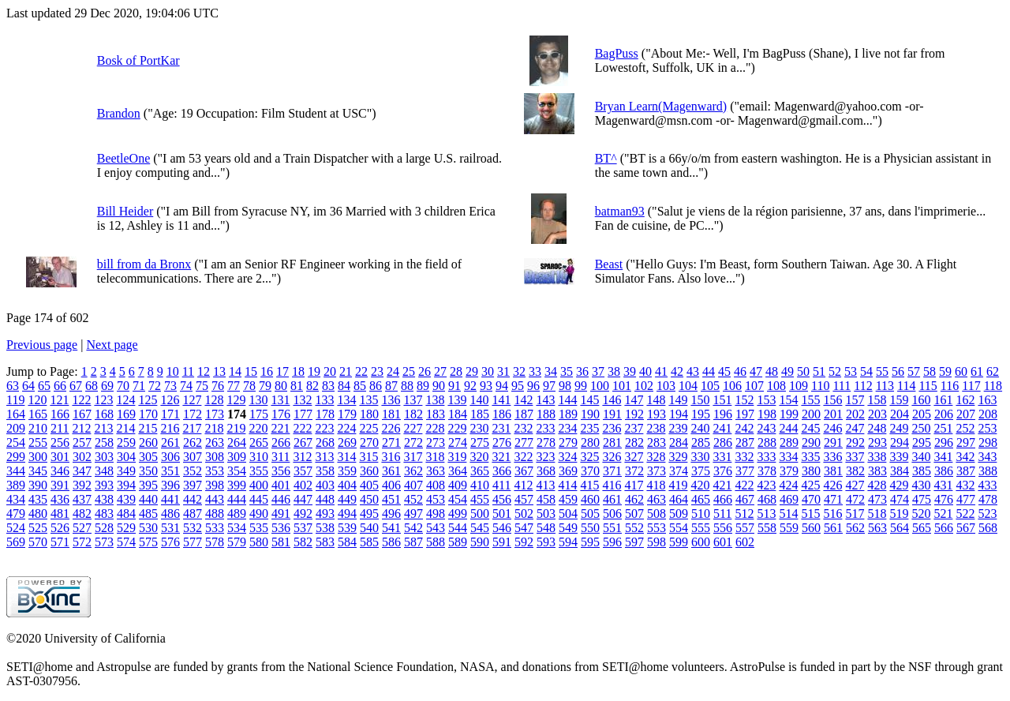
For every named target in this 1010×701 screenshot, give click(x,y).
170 (148, 414)
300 (37, 456)
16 (266, 371)
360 (369, 471)
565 (921, 527)
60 (961, 371)
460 (590, 499)
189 (568, 414)
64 (28, 385)
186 (501, 414)
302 (82, 456)
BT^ (606, 158)
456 (501, 499)
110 (820, 385)
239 (677, 428)
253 (987, 428)
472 (855, 499)
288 (767, 442)
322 (523, 456)
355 (258, 471)
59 (945, 371)
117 (971, 385)
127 (191, 400)
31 (503, 371)
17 (282, 371)
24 (393, 371)
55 (882, 371)
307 (192, 456)
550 (590, 527)
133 (324, 400)
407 (413, 485)
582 (303, 542)
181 (391, 414)
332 (744, 456)
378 (767, 471)
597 (634, 542)
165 (37, 414)
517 (854, 513)
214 (125, 428)
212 (81, 428)
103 (665, 385)
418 (655, 485)
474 (899, 499)
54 (866, 371)
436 (59, 499)
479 (15, 513)
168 (104, 414)
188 (546, 414)
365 (479, 471)
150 (699, 400)
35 (566, 371)
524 (15, 527)
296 (943, 442)
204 (899, 414)
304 (126, 456)
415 (589, 485)
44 (708, 371)
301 (59, 456)
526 (59, 527)
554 (678, 527)
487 (192, 513)
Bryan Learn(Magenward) (661, 106)
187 (523, 414)
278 (546, 442)
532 (192, 527)
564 (899, 527)
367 (523, 471)
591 (501, 542)
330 (699, 456)
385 (921, 471)
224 (346, 428)
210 (37, 428)
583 (325, 542)
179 (347, 414)
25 (408, 371)
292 (855, 442)
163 (987, 400)
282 (634, 442)
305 (148, 456)
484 (126, 513)
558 (767, 527)
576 (170, 542)
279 (568, 442)
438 (104, 499)
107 (754, 385)
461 (612, 499)
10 (172, 371)
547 (523, 527)
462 (634, 499)
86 (375, 385)
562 (855, 527)
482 (82, 513)
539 (347, 527)
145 (589, 400)
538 (325, 527)
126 (169, 400)
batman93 (620, 211)
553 (656, 527)
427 (854, 485)
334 (788, 456)
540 (369, 527)
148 (655, 400)
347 (82, 471)
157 (854, 400)
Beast (609, 264)
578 (214, 542)
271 (391, 442)
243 (766, 428)
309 (236, 456)
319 (456, 456)
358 (325, 471)
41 (661, 371)
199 (789, 414)
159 (898, 400)
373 (656, 471)
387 (965, 471)
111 (841, 385)
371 (612, 471)
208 (987, 414)
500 (479, 513)
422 (744, 485)
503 (546, 513)
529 (126, 527)
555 (700, 527)
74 (186, 385)
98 (565, 385)
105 (710, 385)
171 (170, 414)
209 (15, 428)
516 (832, 513)
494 (347, 513)
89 (423, 385)
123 (103, 400)
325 (589, 456)
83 (328, 385)
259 (126, 442)
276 (501, 442)
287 (744, 442)
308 (214, 456)
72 (154, 385)
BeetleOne (124, 158)
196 (722, 414)
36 (582, 371)
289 (789, 442)
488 (214, 513)
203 (877, 414)
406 (391, 485)
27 (440, 371)
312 (302, 456)
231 (501, 428)
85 (360, 385)
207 (965, 414)
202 (855, 414)
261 (170, 442)
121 (59, 400)
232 (523, 428)
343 (987, 456)
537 (303, 527)
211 (59, 428)
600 (700, 542)
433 (987, 485)
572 (82, 542)
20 (330, 371)
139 (456, 400)
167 (82, 414)
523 (987, 513)
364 (457, 471)
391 (59, 485)
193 (656, 414)
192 (634, 414)
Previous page (41, 344)
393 (104, 485)
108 (776, 385)
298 (987, 442)
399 (236, 485)
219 (235, 428)
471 (833, 499)
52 (835, 371)
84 (344, 385)
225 (368, 428)
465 (700, 499)
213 (103, 428)
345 (37, 471)
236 (611, 428)
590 (479, 542)
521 (942, 513)
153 (766, 400)
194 (678, 414)
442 (192, 499)
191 (612, 414)
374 (678, 471)
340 (920, 456)
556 (722, 527)
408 (435, 485)
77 (233, 385)
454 (457, 499)
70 (123, 385)
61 (977, 371)
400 (258, 485)
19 (314, 371)
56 (898, 371)
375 (700, 471)
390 (37, 485)
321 (501, 456)
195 (700, 414)
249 (898, 428)
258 (104, 442)
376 (722, 471)
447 (303, 499)
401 (280, 485)
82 (312, 385)
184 (457, 414)
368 (546, 471)
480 (37, 513)
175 (258, 414)
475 (921, 499)
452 (413, 499)
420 (699, 485)
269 (347, 442)
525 (37, 527)
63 (12, 385)
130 (258, 400)
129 (235, 400)
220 (258, 428)
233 (545, 428)
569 (15, 542)
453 (435, 499)
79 (265, 385)
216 (169, 428)
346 (59, 471)
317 (412, 456)
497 (413, 513)
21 (345, 371)
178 (325, 414)
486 (170, 513)
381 (833, 471)
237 (633, 428)
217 (191, 428)
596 (612, 542)
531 (170, 527)
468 (767, 499)
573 (104, 542)
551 (612, 527)
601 (722, 542)
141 (501, 400)
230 (478, 428)
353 (214, 471)
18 (298, 371)
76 (217, 385)
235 (589, 428)
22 (361, 371)
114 (906, 385)
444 (236, 499)
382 (855, 471)
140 (478, 400)
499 (457, 513)
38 (614, 371)
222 (302, 428)
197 (744, 414)
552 (634, 527)
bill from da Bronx (144, 264)
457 (523, 499)
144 (567, 400)
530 (148, 527)
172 (192, 414)
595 (590, 542)
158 (876, 400)
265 (258, 442)
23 (377, 371)
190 (590, 414)
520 (920, 513)
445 (258, 499)
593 (546, 542)
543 (435, 527)
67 (75, 385)
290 (811, 442)
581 (280, 542)
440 (148, 499)
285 (700, 442)
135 (368, 400)
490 (258, 513)
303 (104, 456)
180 (369, 414)
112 (863, 385)
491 (280, 513)
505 (590, 513)
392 (82, 485)
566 (943, 527)
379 (789, 471)
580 (258, 542)
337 (854, 456)
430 (920, 485)
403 (325, 485)
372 (634, 471)
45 (724, 371)
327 (633, 456)
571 (59, 542)
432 (965, 485)
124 (125, 400)
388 (987, 471)
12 (203, 371)
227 (412, 428)
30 (487, 371)
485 (148, 513)
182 (413, 414)
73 (170, 385)
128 (213, 400)
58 (929, 371)
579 (236, 542)
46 (740, 371)
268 (325, 442)
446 (280, 499)
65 (44, 385)
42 (677, 371)
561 (833, 527)
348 (104, 471)
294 (899, 442)
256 (59, 442)
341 (942, 456)
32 (519, 371)
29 (472, 371)
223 (324, 428)
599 (678, 542)
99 (580, 385)
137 (412, 400)
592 (523, 542)
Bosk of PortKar (138, 60)
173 (214, 414)
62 (992, 371)
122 (81, 400)
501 (501, 513)
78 (249, 385)
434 (15, 499)
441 (170, 499)
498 (435, 513)
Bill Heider (125, 211)
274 (457, 442)
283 (656, 442)
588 (435, 542)
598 (656, 542)
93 (486, 385)
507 (634, 513)
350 (148, 471)
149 (677, 400)
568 (987, 527)
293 (877, 442)
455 (479, 499)
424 (788, 485)
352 (192, 471)
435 (37, 499)
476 (943, 499)
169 (126, 414)
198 (767, 414)
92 (470, 385)
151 (722, 400)
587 (413, 542)
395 (148, 485)
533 (214, 527)
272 (413, 442)
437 (82, 499)
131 (280, 400)
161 (942, 400)
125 (147, 400)
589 (457, 542)
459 (568, 499)
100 (599, 385)
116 (950, 385)
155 (810, 400)
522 (965, 513)
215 (147, 428)
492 (303, 513)
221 (280, 428)
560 (811, 527)
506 (612, 513)
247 (854, 428)
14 (235, 371)
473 (877, 499)
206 (943, 414)
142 (523, 400)
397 (192, 485)
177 (303, 414)
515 (810, 513)
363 (435, 471)
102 (643, 385)
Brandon (118, 113)
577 (192, 542)
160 (920, 400)
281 (612, 442)
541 (391, 527)
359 (347, 471)
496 (391, 513)
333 (766, 456)
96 (533, 385)
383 (877, 471)
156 (832, 400)
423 (766, 485)
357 (303, 471)
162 (965, 400)
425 (810, 485)
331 (722, 456)
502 (523, 513)
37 (598, 371)
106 (732, 385)
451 (391, 499)
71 (139, 385)
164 (15, 414)
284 (678, 442)
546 (501, 527)
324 (567, 456)
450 (369, 499)
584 (347, 542)
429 (898, 485)
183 (435, 414)
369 (568, 471)
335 (810, 456)
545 (479, 527)
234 (567, 428)
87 (391, 385)
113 (885, 385)
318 (434, 456)
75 (202, 385)
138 (434, 400)
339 (898, 456)
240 (699, 428)
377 (744, 471)
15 (251, 371)
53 (850, 371)
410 (479, 485)
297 (965, 442)
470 (811, 499)
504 (568, 513)
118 (993, 385)
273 (435, 442)
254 (15, 442)
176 (280, 414)
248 (876, 428)
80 (281, 385)
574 (126, 542)
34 (550, 371)
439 (126, 499)
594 (568, 542)
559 (789, 527)
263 (214, 442)
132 (302, 400)
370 (590, 471)
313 (324, 456)
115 (927, 385)
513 (766, 513)
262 (192, 442)
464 (678, 499)
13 (219, 371)
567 (965, 527)
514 (788, 513)
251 (942, 428)
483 (104, 513)
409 (457, 485)
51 (819, 371)
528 (104, 527)
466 (722, 499)
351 (170, 471)
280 (590, 442)
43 (692, 371)
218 (213, 428)
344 (15, 471)
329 (677, 456)
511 (722, 513)
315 (368, 456)
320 (478, 456)
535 (258, 527)
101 (621, 385)
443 (214, 499)
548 (546, 527)
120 (37, 400)
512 (744, 513)
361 (391, 471)
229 (456, 428)
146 (611, 400)
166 (59, 414)
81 (296, 385)
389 (15, 485)
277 (523, 442)
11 (188, 371)
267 (303, 442)
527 (82, 527)
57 (913, 371)
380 (811, 471)
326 (611, 456)
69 (107, 385)
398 (214, 485)
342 (965, 456)
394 (126, 485)
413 (545, 485)
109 (798, 385)
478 (987, 499)
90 (438, 385)
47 (756, 371)
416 (611, 485)
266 (280, 442)
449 (347, 499)
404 (347, 485)
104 (688, 385)
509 (678, 513)
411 (501, 485)
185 (479, 414)
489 (236, 513)
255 (37, 442)
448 (325, 499)
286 (722, 442)
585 (369, 542)
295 (921, 442)
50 (803, 371)
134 (346, 400)
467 (744, 499)
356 (280, 471)
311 (280, 456)
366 (501, 471)
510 (700, 513)
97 (549, 385)
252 (965, 428)
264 (236, 442)
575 (148, 542)
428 (876, 485)
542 (413, 527)
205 (921, 414)
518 (876, 513)
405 (369, 485)
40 (645, 371)
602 (744, 542)
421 (722, 485)
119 (15, 400)
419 (677, 485)
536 (280, 527)
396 (170, 485)
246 (832, 428)
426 (832, 485)
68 (91, 385)
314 (346, 456)
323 (545, 456)
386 (943, 471)
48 (771, 371)
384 (899, 471)
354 (236, 471)
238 (655, 428)
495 (369, 513)
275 (479, 442)
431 (942, 485)
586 (391, 542)
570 (37, 542)
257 (82, 442)
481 (59, 513)
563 (877, 527)
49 (787, 371)
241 (722, 428)
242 (744, 428)
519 (898, 513)
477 (965, 499)
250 (920, 428)
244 (788, 428)
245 (810, 428)
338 (876, 456)
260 (148, 442)
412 (523, 485)
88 (407, 385)
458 (546, 499)
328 (655, 456)
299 (15, 456)
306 (170, 456)
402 (303, 485)
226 (390, 428)
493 (325, 513)
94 (502, 385)
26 (424, 371)
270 (369, 442)
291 (833, 442)
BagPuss (616, 53)
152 (744, 400)
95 (517, 385)
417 (633, 485)
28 (456, 371)
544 (457, 527)
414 (567, 485)
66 (60, 385)
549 (568, 527)
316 (390, 456)
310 (258, 456)
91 (454, 385)
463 (656, 499)
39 (629, 371)
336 (832, 456)
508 (656, 513)
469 (789, 499)
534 (236, 527)
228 (434, 428)
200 (811, 414)
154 (788, 400)
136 (390, 400)
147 (633, 400)
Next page (111, 344)
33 (535, 371)
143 (545, 400)
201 (833, 414)
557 (744, 527)
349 (126, 471)
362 (413, 471)
